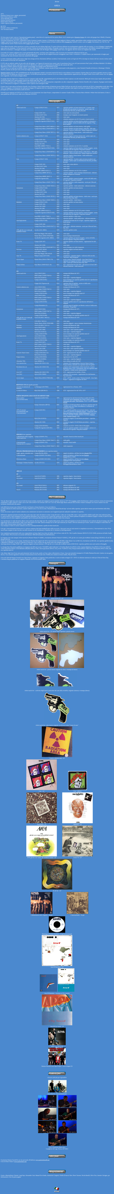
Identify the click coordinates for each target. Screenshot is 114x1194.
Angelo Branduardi (84, 413)
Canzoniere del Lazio (69, 401)
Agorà (92, 399)
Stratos (102, 46)
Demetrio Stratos (79, 37)
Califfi (89, 42)
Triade (28, 43)
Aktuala (86, 453)
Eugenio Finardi (71, 416)
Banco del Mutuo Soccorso (70, 413)
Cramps (55, 49)
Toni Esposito (79, 401)
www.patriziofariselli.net (43, 1160)
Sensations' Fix (77, 399)
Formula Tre (68, 42)
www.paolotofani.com (20, 1161)
